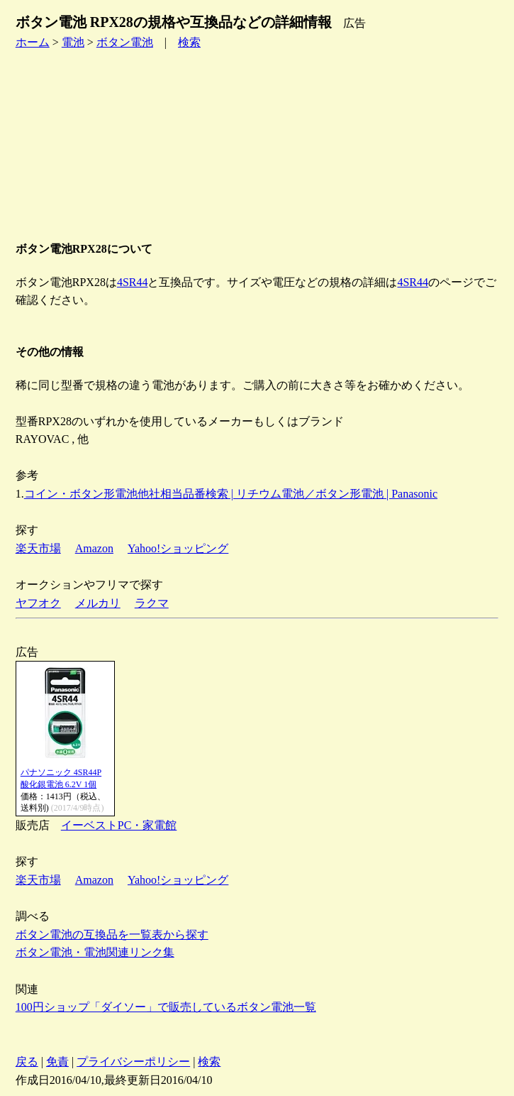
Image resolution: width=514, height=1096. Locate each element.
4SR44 (132, 282)
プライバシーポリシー (133, 1062)
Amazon (94, 548)
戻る (27, 1062)
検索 (189, 42)
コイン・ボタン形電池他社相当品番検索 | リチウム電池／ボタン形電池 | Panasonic (230, 494)
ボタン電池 (124, 42)
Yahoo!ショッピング (178, 548)
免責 (57, 1062)
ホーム (33, 42)
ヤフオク (38, 603)
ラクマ (152, 603)
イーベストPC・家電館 (119, 825)
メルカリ (98, 603)
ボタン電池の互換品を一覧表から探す (112, 934)
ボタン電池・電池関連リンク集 (95, 952)
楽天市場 (38, 548)
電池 (73, 42)
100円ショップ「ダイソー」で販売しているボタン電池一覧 (166, 1007)
